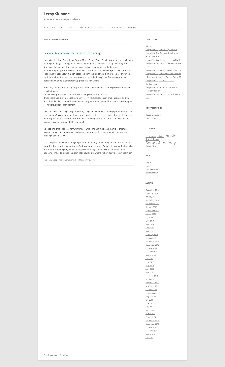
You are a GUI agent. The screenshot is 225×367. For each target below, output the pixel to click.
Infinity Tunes (151, 118)
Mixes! (148, 46)
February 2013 (152, 234)
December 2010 (152, 320)
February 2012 (152, 275)
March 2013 (150, 231)
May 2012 (150, 265)
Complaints (69, 160)
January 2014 (151, 196)
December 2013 (152, 200)
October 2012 (151, 248)
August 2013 (151, 214)
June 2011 (150, 303)
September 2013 (152, 210)
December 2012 (152, 241)
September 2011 (152, 293)
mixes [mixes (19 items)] (160, 136)
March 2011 (150, 313)
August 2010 (151, 334)
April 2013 (150, 227)
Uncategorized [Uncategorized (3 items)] (151, 146)
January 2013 (151, 238)
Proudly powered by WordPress (56, 355)
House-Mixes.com (153, 115)
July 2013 (149, 217)
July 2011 (149, 300)
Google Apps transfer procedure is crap (72, 53)
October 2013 (151, 207)
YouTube (100, 27)
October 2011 (151, 289)
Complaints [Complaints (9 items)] (151, 136)
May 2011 (150, 306)
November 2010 (152, 324)
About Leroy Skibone (53, 27)
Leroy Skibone (57, 13)
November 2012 (152, 245)
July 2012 (149, 258)
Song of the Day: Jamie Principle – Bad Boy (163, 70)
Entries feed (151, 166)
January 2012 (151, 279)
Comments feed (152, 169)
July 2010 (149, 337)
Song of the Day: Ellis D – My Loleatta (161, 49)
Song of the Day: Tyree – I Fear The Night (163, 60)
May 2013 (150, 224)
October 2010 (151, 327)
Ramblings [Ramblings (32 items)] (152, 139)
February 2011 (152, 317)
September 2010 (152, 330)
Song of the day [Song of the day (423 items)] (161, 143)
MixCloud (132, 27)
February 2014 (152, 193)
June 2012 (150, 262)
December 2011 (152, 282)
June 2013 (150, 221)
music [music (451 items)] (170, 136)
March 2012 (150, 272)
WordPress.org (152, 172)
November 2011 (152, 286)
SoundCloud (116, 27)
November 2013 (152, 203)
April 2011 (150, 310)
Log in (148, 162)
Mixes (71, 27)
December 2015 (152, 190)
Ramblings (79, 160)
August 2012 (151, 255)
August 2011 (151, 296)
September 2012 (152, 251)
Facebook (84, 27)
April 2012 (150, 269)
